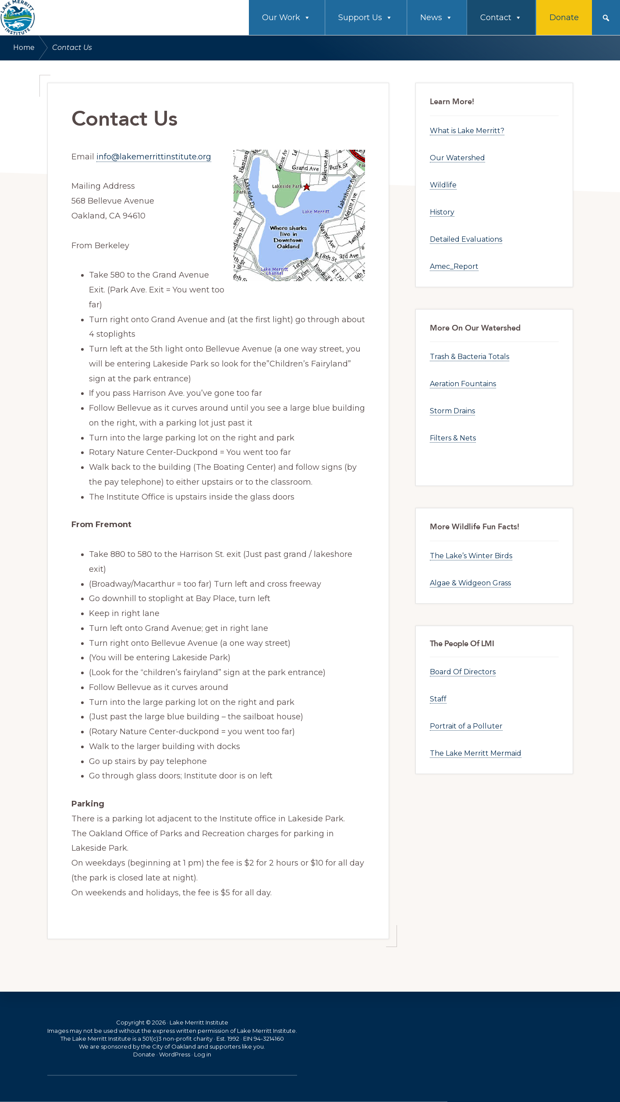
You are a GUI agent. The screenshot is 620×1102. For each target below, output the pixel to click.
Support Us (365, 17)
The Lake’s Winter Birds (471, 556)
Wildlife (443, 185)
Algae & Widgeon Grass (470, 583)
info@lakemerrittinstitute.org (153, 157)
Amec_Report (454, 266)
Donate (564, 17)
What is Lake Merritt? (467, 131)
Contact (501, 17)
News (436, 17)
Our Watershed (457, 158)
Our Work (286, 17)
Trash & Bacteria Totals (469, 356)
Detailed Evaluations (466, 239)
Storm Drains (452, 411)
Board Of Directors (463, 672)
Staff (438, 699)
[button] (606, 18)
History (442, 212)
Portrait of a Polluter (466, 726)
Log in (202, 1054)
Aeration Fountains (463, 384)
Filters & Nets (453, 438)
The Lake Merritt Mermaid (475, 753)
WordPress (174, 1054)
